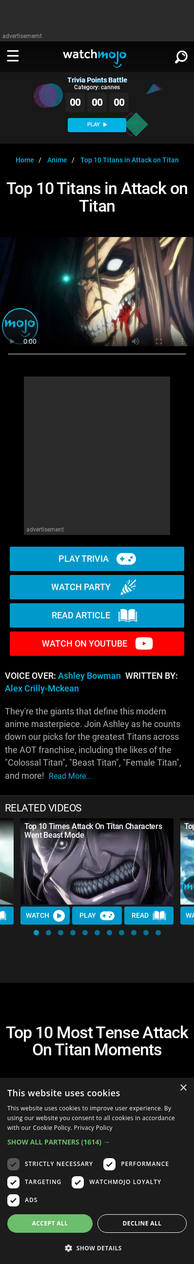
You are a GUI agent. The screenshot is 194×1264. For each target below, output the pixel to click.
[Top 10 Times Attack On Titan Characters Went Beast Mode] (97, 861)
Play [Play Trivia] (97, 916)
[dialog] (97, 1171)
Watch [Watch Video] (45, 916)
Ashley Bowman (89, 676)
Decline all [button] (142, 1223)
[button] (36, 933)
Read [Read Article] (149, 915)
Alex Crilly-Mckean (42, 688)
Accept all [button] (50, 1223)
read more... (70, 776)
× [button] (183, 1088)
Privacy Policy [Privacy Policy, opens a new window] (93, 1128)
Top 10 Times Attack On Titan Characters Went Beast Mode (93, 831)
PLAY (97, 124)
